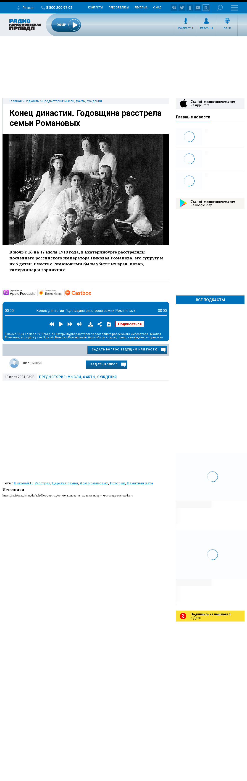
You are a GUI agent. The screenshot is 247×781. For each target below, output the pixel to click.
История (117, 483)
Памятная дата (140, 483)
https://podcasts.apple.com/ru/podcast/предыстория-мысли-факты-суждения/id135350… (35, 292)
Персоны (206, 28)
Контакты (95, 7)
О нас (157, 7)
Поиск (220, 7)
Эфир (227, 28)
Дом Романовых (94, 483)
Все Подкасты (210, 300)
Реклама (141, 7)
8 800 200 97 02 (59, 7)
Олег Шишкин (32, 363)
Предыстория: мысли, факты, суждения (72, 101)
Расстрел (42, 483)
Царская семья (65, 483)
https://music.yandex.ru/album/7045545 (62, 292)
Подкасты (185, 28)
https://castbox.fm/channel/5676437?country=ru (91, 292)
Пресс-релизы (119, 7)
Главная (16, 101)
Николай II (23, 483)
